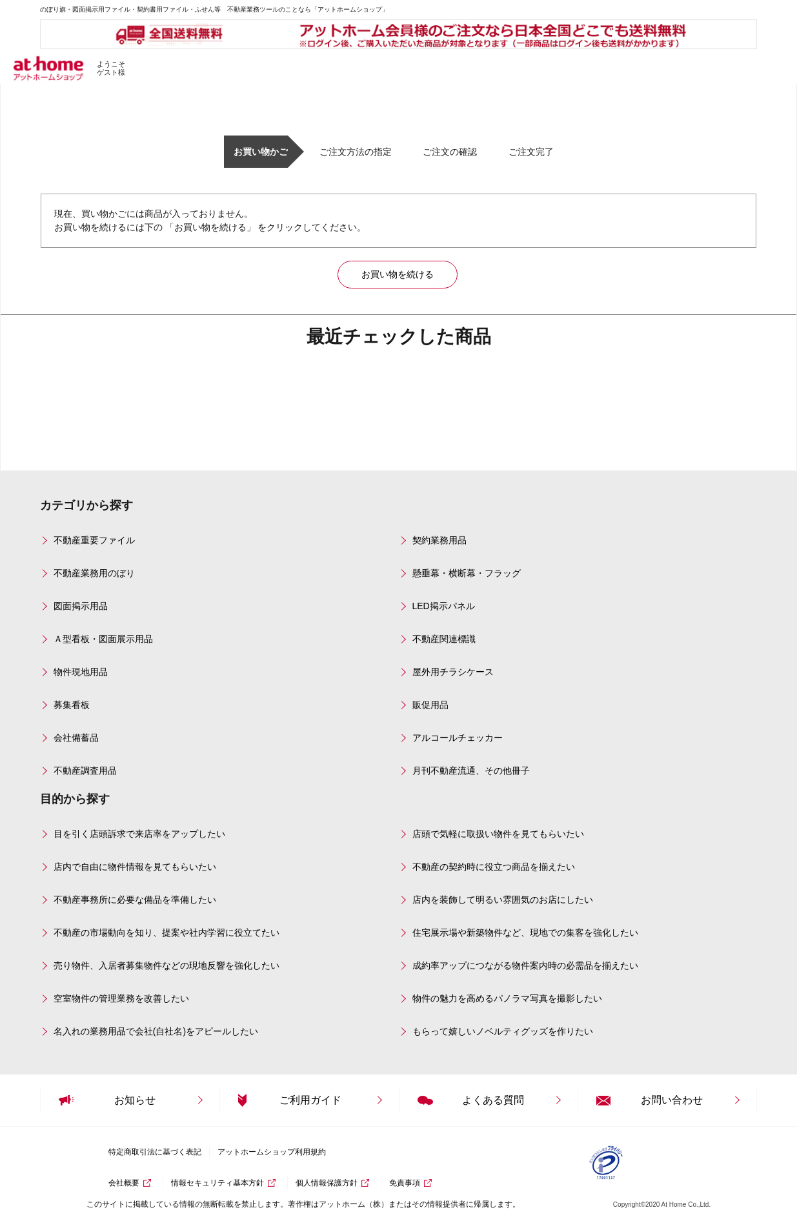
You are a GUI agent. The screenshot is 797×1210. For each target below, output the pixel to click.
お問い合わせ (672, 1099)
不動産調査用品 (85, 770)
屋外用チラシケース (453, 672)
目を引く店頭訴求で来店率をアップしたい (139, 834)
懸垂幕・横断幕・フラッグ (466, 573)
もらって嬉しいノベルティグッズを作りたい (502, 1031)
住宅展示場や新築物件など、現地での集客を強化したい (525, 932)
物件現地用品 (81, 672)
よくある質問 (493, 1099)
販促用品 (430, 705)
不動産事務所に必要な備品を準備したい (135, 899)
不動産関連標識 (444, 639)
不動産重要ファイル (94, 540)
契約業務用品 (439, 540)
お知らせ (135, 1099)
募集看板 (72, 705)
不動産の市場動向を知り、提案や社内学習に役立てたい (166, 932)
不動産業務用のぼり (94, 573)
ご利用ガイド (310, 1099)
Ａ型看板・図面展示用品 (103, 639)
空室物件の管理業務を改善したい (121, 998)
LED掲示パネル (443, 606)
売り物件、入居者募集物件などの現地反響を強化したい (166, 965)
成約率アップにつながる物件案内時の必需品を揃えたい (525, 965)
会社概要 (123, 1182)
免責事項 (404, 1182)
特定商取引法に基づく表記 (154, 1151)
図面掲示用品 (81, 606)
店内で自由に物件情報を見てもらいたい (135, 867)
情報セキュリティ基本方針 (217, 1182)
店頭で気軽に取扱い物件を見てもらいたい (498, 834)
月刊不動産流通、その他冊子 (471, 770)
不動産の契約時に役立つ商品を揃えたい (493, 867)
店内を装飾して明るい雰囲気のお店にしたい (502, 899)
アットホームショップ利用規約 (271, 1151)
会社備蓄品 (76, 737)
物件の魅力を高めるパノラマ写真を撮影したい (507, 998)
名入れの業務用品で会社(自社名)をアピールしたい (156, 1031)
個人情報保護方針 (327, 1182)
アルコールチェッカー (457, 737)
